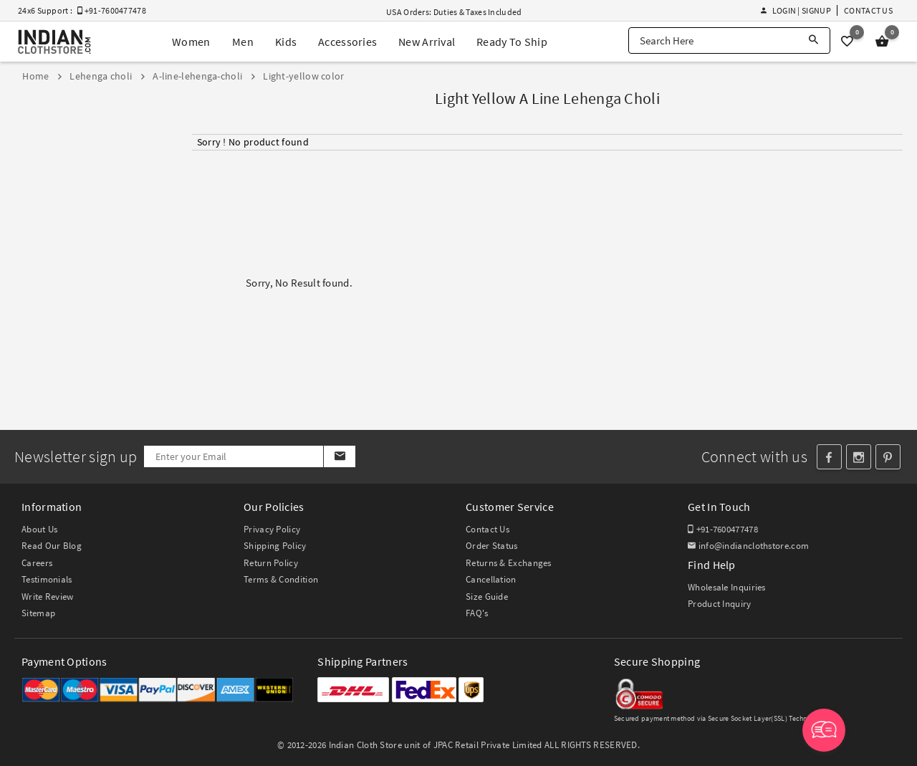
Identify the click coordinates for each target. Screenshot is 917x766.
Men (243, 41)
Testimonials (46, 579)
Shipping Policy (275, 546)
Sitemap (38, 613)
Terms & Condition (281, 579)
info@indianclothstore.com (748, 546)
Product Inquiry (720, 604)
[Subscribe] (339, 456)
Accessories (347, 41)
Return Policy (271, 563)
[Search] (813, 40)
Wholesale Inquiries (727, 587)
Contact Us (868, 10)
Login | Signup (796, 10)
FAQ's (477, 613)
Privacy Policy (272, 529)
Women (191, 41)
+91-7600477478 (723, 529)
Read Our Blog (51, 546)
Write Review (47, 596)
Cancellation (491, 579)
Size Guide (487, 596)
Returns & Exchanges (509, 563)
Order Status (492, 546)
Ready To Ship (511, 41)
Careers (36, 563)
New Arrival (426, 41)
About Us (39, 529)
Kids (286, 41)
